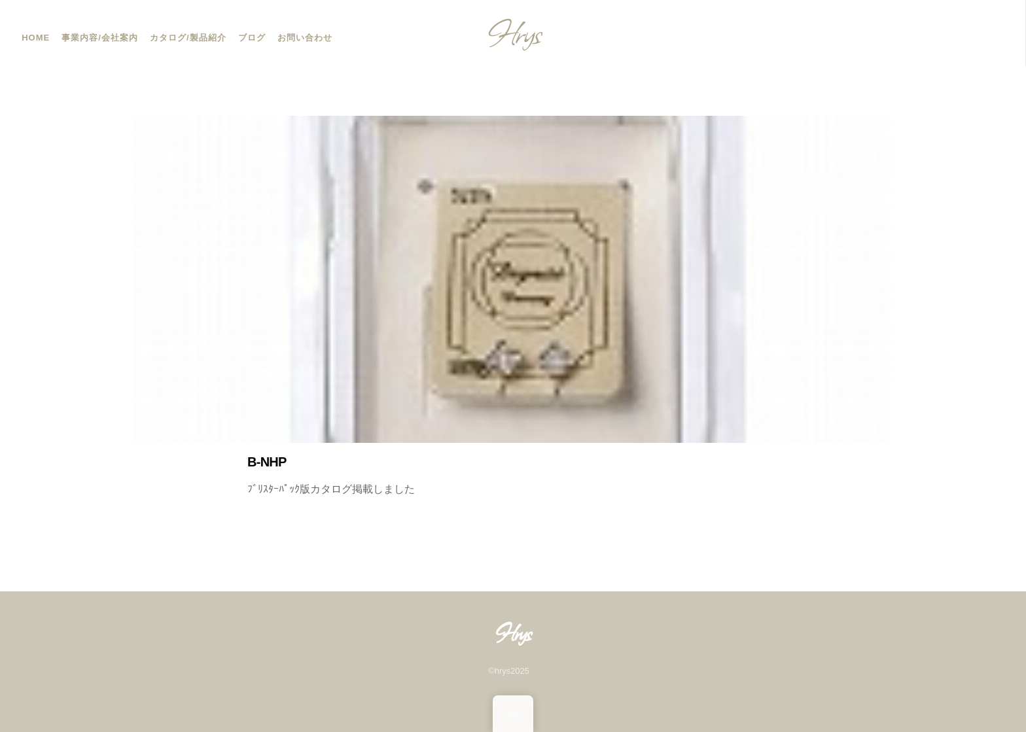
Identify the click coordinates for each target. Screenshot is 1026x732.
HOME (36, 38)
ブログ (252, 38)
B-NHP (267, 462)
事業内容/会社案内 (100, 38)
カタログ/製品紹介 (188, 38)
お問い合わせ (304, 38)
